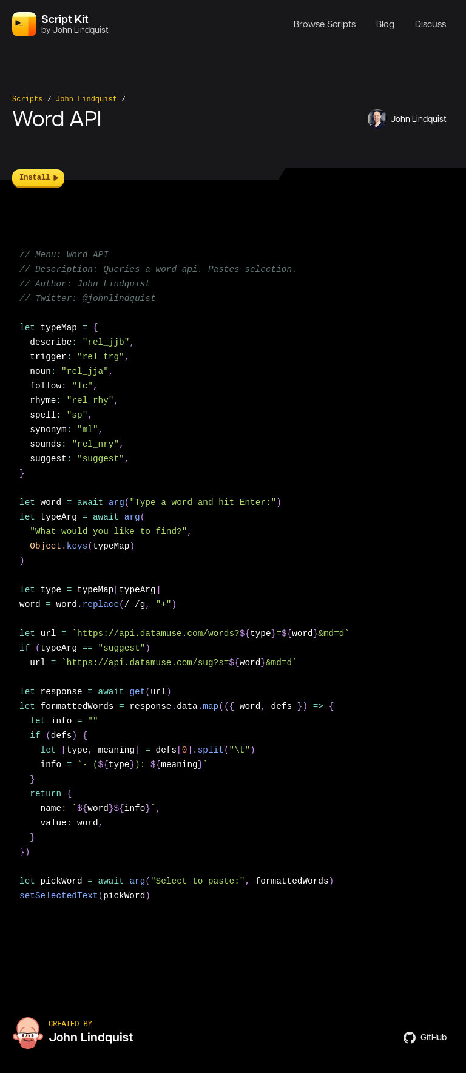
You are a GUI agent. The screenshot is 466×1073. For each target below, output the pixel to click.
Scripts (27, 99)
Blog (385, 24)
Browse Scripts (325, 24)
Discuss (430, 24)
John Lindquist (86, 99)
